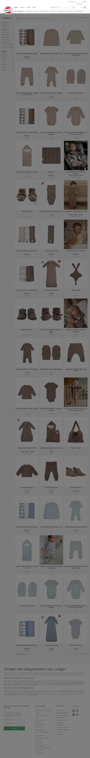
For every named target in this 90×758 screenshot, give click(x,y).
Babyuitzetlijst (79, 11)
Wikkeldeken (61, 11)
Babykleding (44, 11)
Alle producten (18, 11)
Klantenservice (72, 1)
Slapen (36, 11)
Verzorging (70, 11)
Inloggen (84, 1)
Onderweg (52, 11)
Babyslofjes (28, 11)
